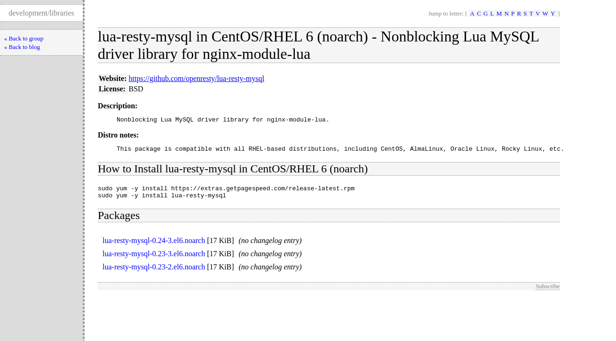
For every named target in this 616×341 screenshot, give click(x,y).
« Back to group (23, 38)
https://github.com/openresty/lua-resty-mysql (196, 78)
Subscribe (548, 291)
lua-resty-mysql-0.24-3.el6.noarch (154, 246)
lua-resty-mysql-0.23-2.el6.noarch (154, 272)
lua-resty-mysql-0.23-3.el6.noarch (154, 259)
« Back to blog (22, 46)
